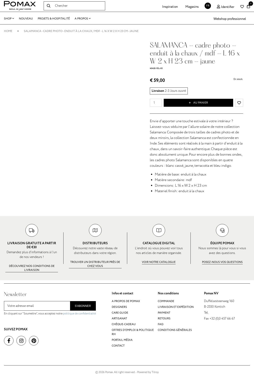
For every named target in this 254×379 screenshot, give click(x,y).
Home (8, 31)
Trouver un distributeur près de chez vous (95, 264)
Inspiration (170, 6)
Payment (164, 313)
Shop (9, 18)
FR (208, 6)
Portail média (122, 340)
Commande (166, 301)
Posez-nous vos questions (222, 262)
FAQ (160, 324)
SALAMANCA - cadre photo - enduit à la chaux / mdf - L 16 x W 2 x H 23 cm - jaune (81, 31)
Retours (164, 318)
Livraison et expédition (176, 307)
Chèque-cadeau (124, 324)
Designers (119, 307)
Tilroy (155, 372)
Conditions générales (175, 330)
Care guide (120, 313)
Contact (118, 346)
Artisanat (119, 318)
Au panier (198, 103)
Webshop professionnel (230, 19)
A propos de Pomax (126, 301)
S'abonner (83, 305)
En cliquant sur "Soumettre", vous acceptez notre (50, 313)
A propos (83, 18)
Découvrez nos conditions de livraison (32, 268)
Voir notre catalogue (159, 262)
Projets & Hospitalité (54, 18)
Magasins (192, 6)
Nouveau (26, 18)
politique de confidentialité (79, 313)
